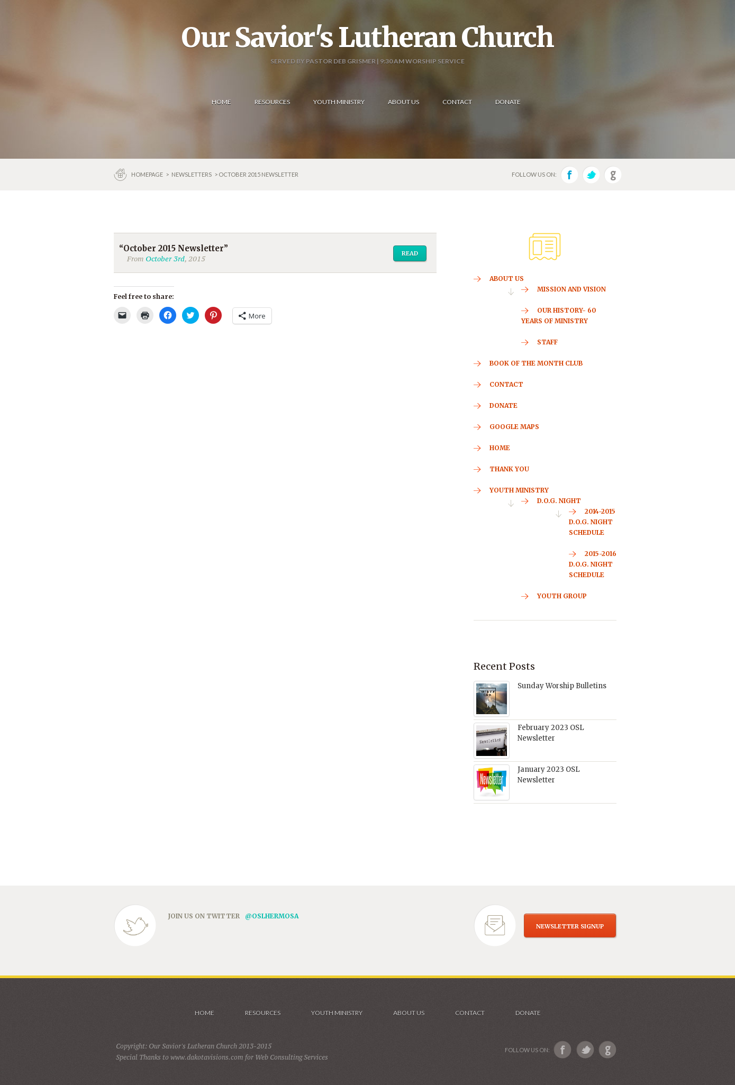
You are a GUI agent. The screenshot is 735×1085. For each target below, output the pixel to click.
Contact (470, 1013)
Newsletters (191, 174)
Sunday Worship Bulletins (562, 685)
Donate (528, 1013)
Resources (262, 1013)
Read (410, 253)
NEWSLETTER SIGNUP (570, 926)
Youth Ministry (336, 1013)
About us (408, 1013)
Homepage (147, 174)
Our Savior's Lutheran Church (367, 37)
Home (204, 1013)
